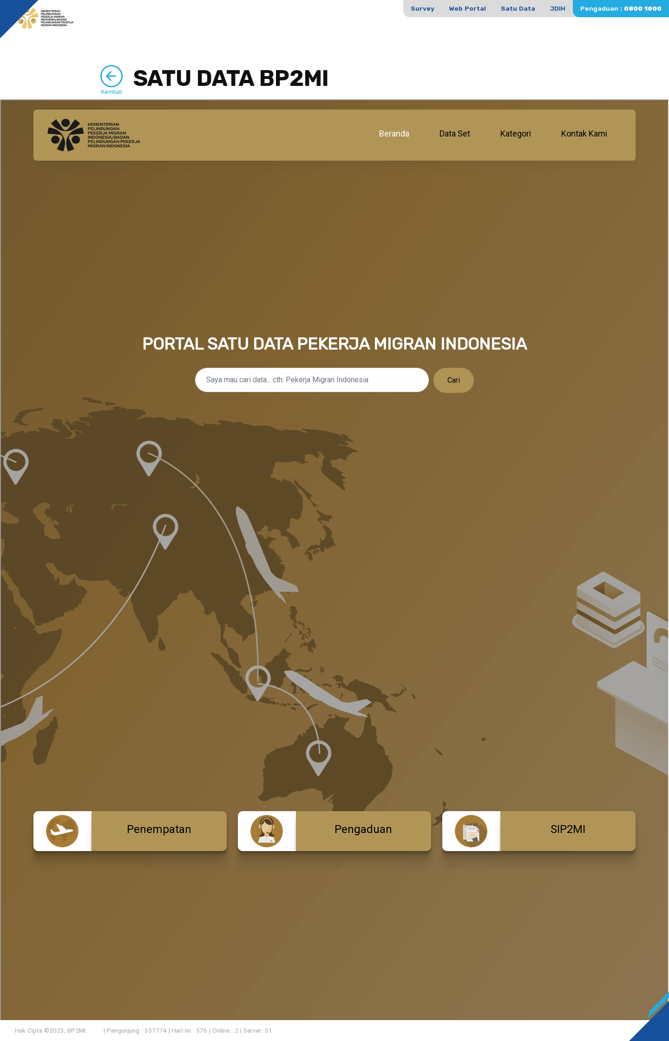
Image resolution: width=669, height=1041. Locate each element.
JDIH (557, 8)
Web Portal (467, 8)
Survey (422, 8)
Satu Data (518, 8)
